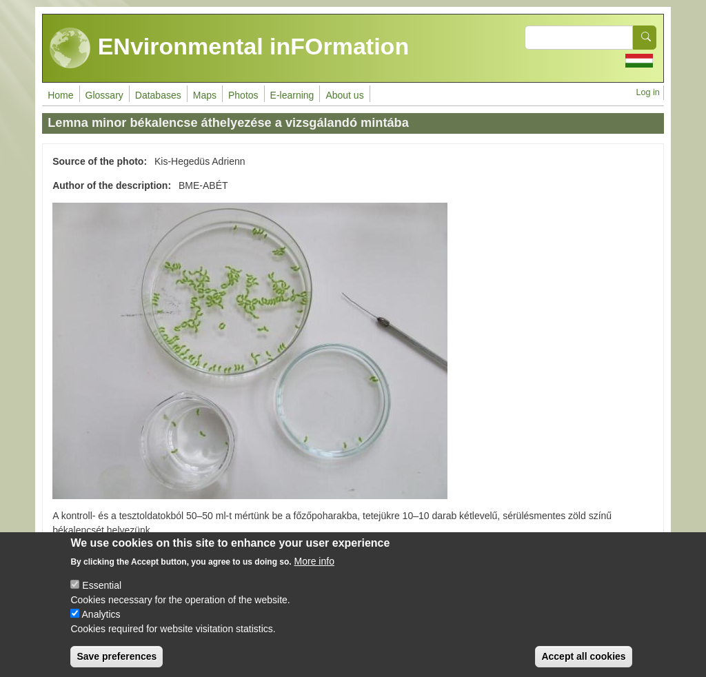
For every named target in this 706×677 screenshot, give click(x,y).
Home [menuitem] (60, 95)
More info (314, 572)
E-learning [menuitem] (292, 95)
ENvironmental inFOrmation (229, 48)
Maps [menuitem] (204, 95)
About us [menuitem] (344, 95)
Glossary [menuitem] (104, 95)
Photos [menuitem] (243, 95)
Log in (647, 92)
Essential (101, 597)
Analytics (101, 625)
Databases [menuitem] (158, 95)
